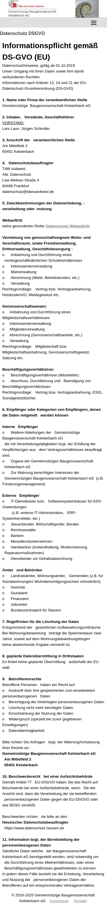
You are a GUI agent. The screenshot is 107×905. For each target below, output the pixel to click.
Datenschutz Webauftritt (68, 226)
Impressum (59, 901)
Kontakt (80, 901)
